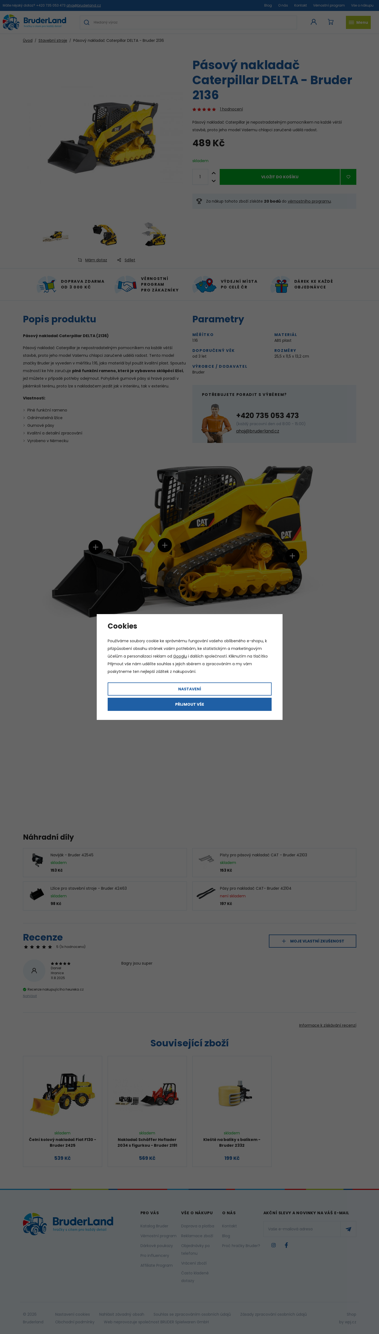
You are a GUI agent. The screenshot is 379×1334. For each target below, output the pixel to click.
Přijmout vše (189, 704)
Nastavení (189, 689)
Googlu (180, 656)
